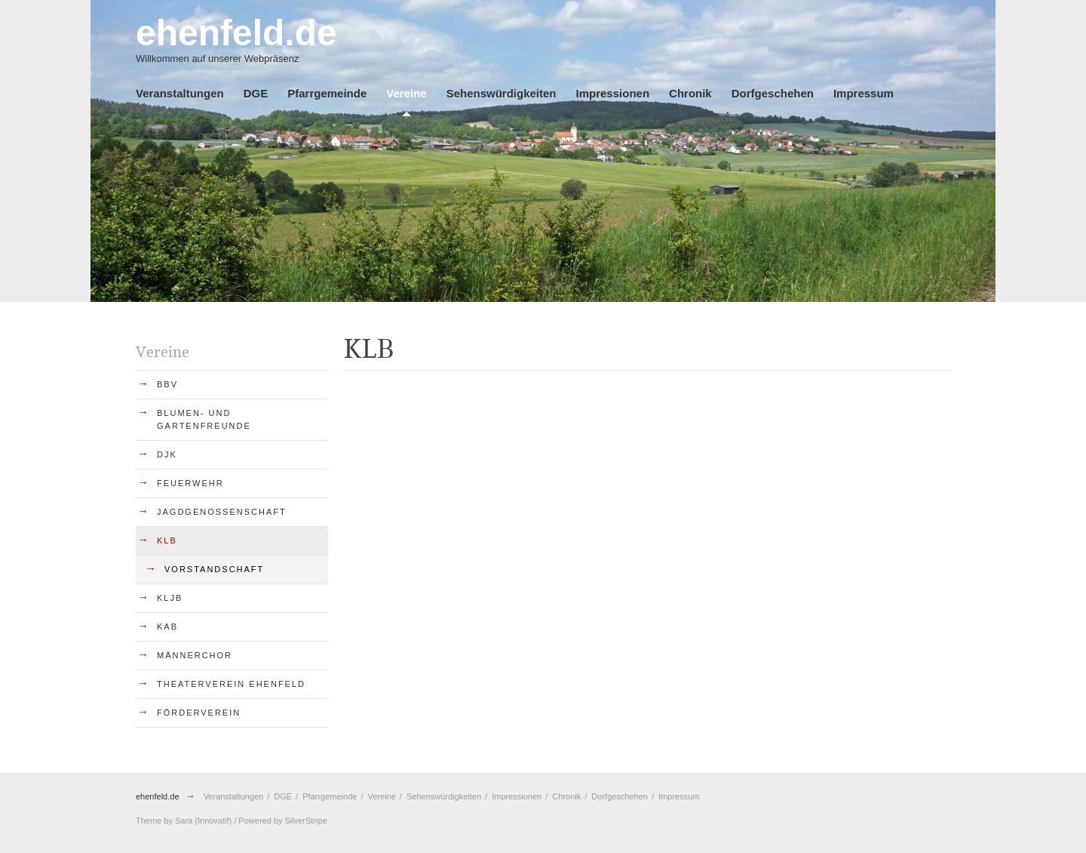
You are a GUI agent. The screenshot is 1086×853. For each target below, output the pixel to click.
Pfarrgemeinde (327, 93)
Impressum (863, 93)
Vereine (406, 93)
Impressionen (613, 93)
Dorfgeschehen (773, 93)
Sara (183, 820)
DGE (256, 93)
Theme (148, 820)
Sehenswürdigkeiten (501, 93)
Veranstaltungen (180, 93)
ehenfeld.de (157, 796)
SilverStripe (306, 820)
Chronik (690, 93)
